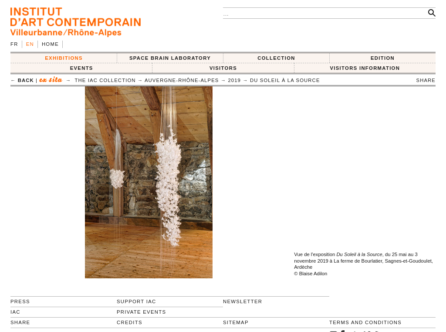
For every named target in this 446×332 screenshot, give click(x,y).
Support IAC (136, 301)
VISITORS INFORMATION (365, 68)
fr (14, 44)
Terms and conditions (365, 322)
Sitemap (236, 322)
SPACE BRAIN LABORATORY (170, 58)
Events (81, 68)
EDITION (383, 58)
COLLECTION (276, 58)
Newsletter (242, 301)
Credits (129, 322)
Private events (141, 312)
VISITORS (223, 68)
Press (20, 301)
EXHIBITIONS (64, 58)
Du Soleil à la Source (285, 80)
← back (22, 80)
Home (50, 44)
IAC (15, 312)
